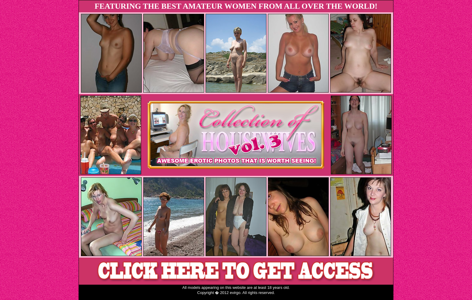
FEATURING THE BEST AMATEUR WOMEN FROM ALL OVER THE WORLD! (236, 6)
